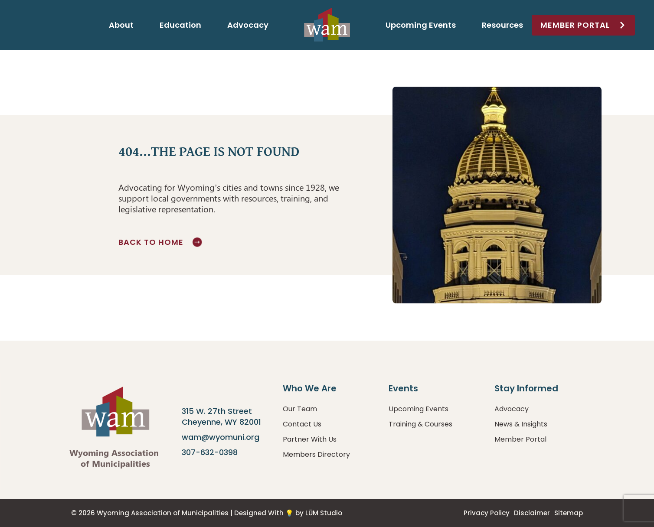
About (121, 25)
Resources (502, 25)
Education (180, 25)
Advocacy (247, 25)
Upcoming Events (421, 25)
